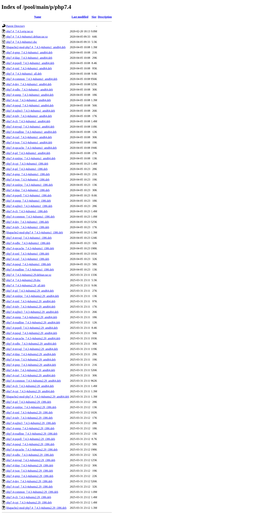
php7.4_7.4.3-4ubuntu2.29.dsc (23, 280)
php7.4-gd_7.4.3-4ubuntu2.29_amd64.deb (30, 290)
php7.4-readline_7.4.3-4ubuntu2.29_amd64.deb (33, 322)
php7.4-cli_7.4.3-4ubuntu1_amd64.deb (28, 121)
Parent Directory (15, 26)
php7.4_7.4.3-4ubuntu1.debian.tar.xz (27, 36)
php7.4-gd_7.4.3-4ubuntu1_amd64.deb (28, 153)
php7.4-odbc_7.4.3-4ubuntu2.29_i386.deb (30, 454)
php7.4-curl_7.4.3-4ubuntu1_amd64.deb (29, 137)
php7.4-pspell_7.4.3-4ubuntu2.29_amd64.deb (32, 327)
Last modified (80, 16)
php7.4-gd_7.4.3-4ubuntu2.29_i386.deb (28, 401)
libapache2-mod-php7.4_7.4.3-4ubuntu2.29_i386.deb (36, 507)
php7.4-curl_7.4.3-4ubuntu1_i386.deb (27, 258)
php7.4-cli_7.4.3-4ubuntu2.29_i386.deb (28, 497)
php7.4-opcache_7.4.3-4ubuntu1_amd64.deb (31, 147)
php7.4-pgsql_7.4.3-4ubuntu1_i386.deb (28, 264)
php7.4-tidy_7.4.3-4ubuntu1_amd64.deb (29, 116)
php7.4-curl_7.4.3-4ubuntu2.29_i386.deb (29, 486)
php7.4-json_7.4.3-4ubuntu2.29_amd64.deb (31, 359)
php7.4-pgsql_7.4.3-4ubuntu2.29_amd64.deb (31, 333)
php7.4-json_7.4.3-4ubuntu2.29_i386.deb (29, 470)
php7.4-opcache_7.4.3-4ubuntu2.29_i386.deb (32, 449)
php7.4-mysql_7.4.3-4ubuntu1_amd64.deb (30, 126)
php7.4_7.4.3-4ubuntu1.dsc (21, 41)
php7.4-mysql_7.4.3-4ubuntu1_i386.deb (29, 237)
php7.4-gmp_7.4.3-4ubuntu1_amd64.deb (29, 52)
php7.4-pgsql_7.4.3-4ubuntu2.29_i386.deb (30, 444)
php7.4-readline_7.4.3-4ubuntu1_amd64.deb (31, 131)
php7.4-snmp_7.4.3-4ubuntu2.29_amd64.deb (31, 317)
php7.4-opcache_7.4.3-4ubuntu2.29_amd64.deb (33, 338)
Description (105, 16)
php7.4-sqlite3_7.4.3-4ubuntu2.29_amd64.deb (32, 311)
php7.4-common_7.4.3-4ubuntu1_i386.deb (30, 216)
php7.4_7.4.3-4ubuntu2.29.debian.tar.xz (28, 274)
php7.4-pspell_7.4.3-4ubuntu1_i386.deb (29, 195)
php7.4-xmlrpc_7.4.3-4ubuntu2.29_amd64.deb (32, 296)
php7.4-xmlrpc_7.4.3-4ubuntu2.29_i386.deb (31, 407)
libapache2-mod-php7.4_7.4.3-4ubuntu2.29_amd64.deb (37, 396)
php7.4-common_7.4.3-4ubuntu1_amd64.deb (31, 78)
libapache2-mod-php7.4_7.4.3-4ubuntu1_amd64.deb (36, 47)
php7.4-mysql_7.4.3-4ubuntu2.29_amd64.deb (32, 348)
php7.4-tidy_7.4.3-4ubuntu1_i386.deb (27, 227)
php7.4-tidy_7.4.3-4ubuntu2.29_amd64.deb (30, 306)
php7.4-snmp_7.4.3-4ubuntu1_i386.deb (28, 200)
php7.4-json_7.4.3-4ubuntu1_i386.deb (27, 179)
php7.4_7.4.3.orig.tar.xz (19, 31)
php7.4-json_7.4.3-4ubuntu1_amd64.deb (29, 142)
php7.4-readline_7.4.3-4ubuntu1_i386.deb (30, 269)
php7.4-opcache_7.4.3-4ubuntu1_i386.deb (30, 248)
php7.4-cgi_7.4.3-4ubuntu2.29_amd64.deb (30, 391)
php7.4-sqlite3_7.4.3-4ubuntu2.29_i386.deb (31, 423)
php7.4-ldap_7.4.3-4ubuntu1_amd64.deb (29, 57)
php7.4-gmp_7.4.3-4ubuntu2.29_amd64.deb (31, 364)
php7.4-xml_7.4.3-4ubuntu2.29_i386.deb (29, 412)
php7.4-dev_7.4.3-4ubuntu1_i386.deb (27, 221)
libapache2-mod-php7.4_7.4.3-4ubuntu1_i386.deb (34, 232)
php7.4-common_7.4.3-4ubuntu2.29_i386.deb (32, 491)
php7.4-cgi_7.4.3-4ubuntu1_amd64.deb (28, 100)
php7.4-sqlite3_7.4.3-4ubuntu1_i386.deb (29, 206)
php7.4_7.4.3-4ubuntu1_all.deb (24, 73)
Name (37, 16)
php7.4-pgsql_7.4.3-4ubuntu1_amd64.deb (29, 105)
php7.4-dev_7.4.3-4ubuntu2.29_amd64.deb (30, 370)
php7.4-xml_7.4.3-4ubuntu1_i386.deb (27, 253)
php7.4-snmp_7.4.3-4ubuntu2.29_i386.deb (30, 428)
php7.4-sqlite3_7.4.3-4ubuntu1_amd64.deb (30, 110)
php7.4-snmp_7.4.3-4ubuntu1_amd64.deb (29, 94)
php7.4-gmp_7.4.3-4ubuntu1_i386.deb (28, 174)
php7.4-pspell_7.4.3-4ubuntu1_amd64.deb (30, 63)
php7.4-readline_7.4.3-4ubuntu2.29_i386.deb (31, 433)
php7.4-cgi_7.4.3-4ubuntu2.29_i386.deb (29, 502)
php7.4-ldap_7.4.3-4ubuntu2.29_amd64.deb (31, 354)
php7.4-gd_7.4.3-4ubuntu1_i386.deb (27, 168)
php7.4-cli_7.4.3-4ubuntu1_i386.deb (27, 211)
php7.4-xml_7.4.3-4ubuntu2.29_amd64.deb (30, 301)
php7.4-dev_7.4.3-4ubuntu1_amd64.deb (29, 84)
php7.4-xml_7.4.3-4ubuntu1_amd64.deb (29, 68)
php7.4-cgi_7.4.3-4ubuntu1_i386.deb (27, 163)
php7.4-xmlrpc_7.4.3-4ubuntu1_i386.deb (29, 184)
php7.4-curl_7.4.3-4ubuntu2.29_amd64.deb (30, 375)
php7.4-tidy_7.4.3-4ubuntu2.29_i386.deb (29, 417)
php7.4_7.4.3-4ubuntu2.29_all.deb (25, 285)
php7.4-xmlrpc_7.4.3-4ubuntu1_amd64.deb (30, 158)
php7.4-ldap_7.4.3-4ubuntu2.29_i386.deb (29, 465)
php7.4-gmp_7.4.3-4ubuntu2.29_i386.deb (29, 476)
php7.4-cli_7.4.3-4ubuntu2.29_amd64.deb (30, 386)
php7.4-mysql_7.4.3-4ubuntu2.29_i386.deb (30, 460)
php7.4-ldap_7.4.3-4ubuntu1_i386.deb (28, 190)
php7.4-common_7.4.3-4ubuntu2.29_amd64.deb (33, 380)
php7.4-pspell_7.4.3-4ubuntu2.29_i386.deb (30, 438)
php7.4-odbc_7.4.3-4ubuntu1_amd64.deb (29, 89)
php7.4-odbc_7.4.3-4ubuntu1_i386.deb (28, 243)
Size (94, 16)
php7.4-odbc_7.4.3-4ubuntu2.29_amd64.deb (31, 343)
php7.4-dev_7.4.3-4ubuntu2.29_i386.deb (29, 481)
